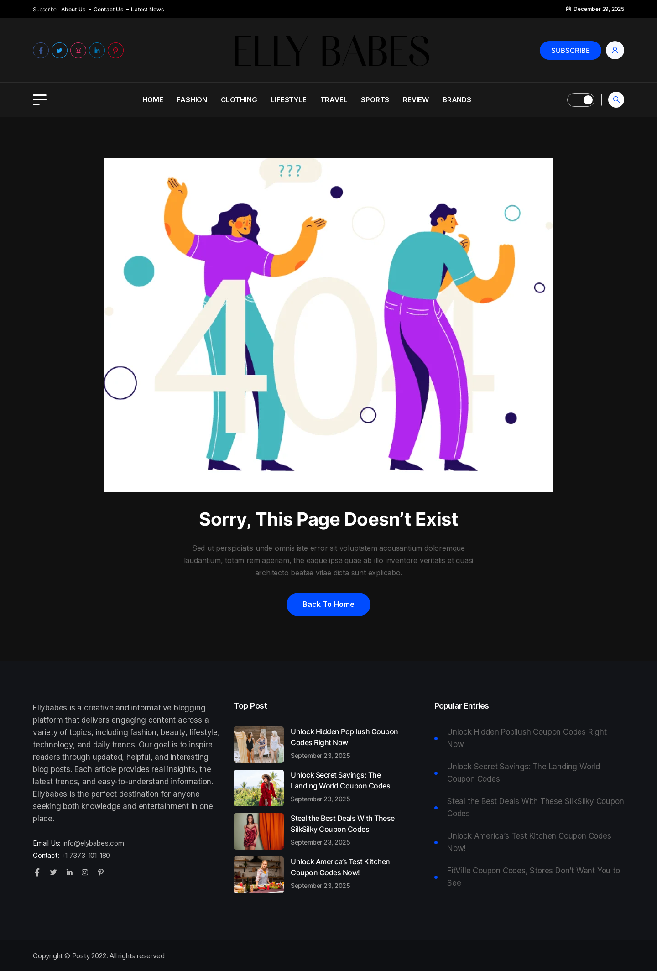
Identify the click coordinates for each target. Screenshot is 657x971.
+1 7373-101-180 (85, 855)
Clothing (239, 99)
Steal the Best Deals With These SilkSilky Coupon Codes (348, 830)
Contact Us (108, 9)
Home (152, 99)
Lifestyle (288, 99)
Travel (334, 99)
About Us (73, 9)
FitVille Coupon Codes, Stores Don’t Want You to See (533, 876)
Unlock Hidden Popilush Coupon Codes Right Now (348, 743)
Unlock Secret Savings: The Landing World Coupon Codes (348, 786)
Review (416, 99)
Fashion (192, 99)
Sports (375, 99)
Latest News (147, 9)
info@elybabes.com (93, 843)
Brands (457, 99)
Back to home (328, 604)
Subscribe (570, 50)
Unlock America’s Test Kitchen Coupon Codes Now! (348, 873)
